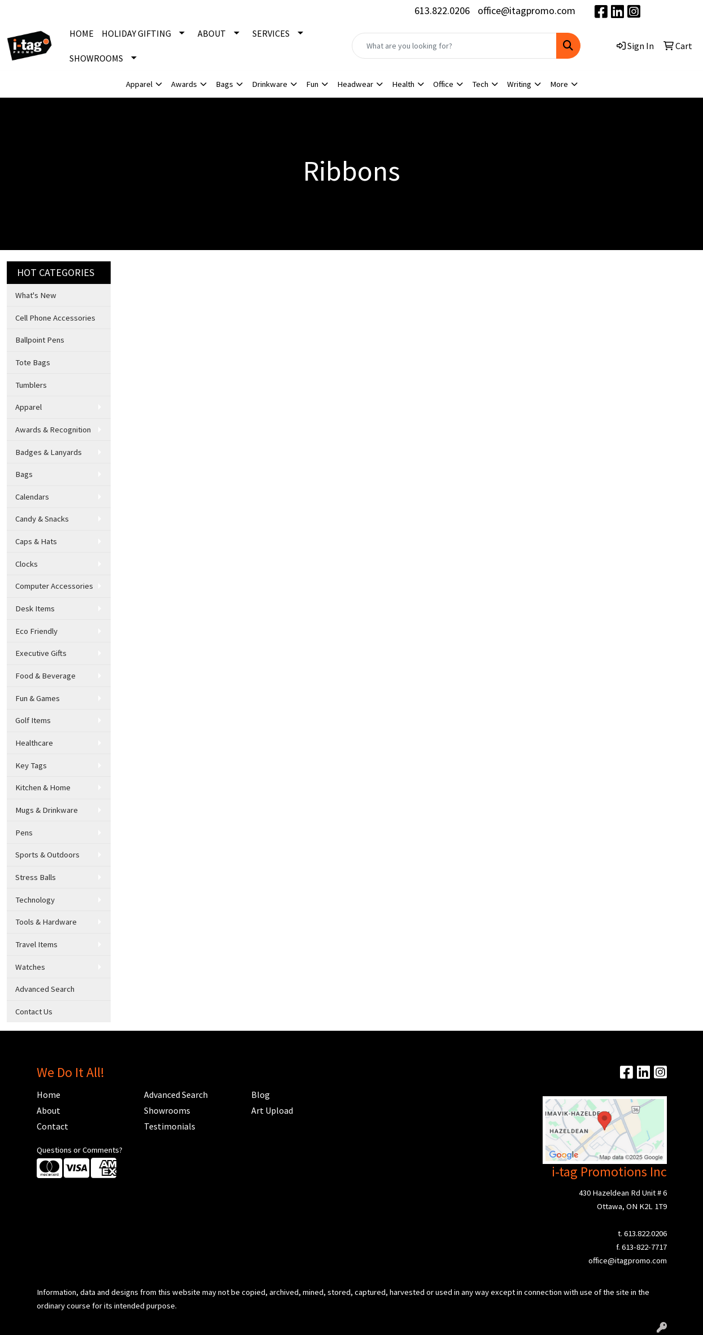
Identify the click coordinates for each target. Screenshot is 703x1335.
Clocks (26, 564)
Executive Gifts (41, 653)
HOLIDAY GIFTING (136, 33)
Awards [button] (184, 84)
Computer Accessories (54, 586)
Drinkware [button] (269, 84)
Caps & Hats (36, 541)
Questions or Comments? (80, 1150)
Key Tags (31, 765)
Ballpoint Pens (39, 340)
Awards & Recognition (53, 429)
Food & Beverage (45, 676)
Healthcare (34, 743)
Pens (24, 833)
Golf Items (33, 720)
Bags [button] (224, 84)
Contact (52, 1126)
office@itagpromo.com (526, 10)
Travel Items (36, 944)
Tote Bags (32, 362)
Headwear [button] (355, 84)
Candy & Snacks (42, 519)
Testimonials (169, 1126)
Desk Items (35, 608)
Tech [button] (480, 84)
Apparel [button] (139, 84)
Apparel (28, 407)
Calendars (32, 497)
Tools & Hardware (46, 922)
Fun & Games (37, 698)
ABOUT (212, 33)
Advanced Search (45, 989)
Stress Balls (35, 877)
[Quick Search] (454, 46)
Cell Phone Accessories (55, 318)
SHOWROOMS (96, 58)
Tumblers (31, 385)
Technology (35, 900)
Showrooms (167, 1110)
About (48, 1110)
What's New (35, 295)
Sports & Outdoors (47, 855)
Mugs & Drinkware (46, 810)
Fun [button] (312, 84)
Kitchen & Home (43, 787)
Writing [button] (519, 84)
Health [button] (403, 84)
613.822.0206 (442, 10)
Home (48, 1094)
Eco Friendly (36, 631)
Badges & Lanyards (48, 452)
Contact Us (34, 1011)
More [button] (559, 84)
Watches (30, 967)
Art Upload (272, 1110)
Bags (24, 474)
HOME (81, 33)
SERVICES (271, 33)
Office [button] (443, 84)
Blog (260, 1094)
